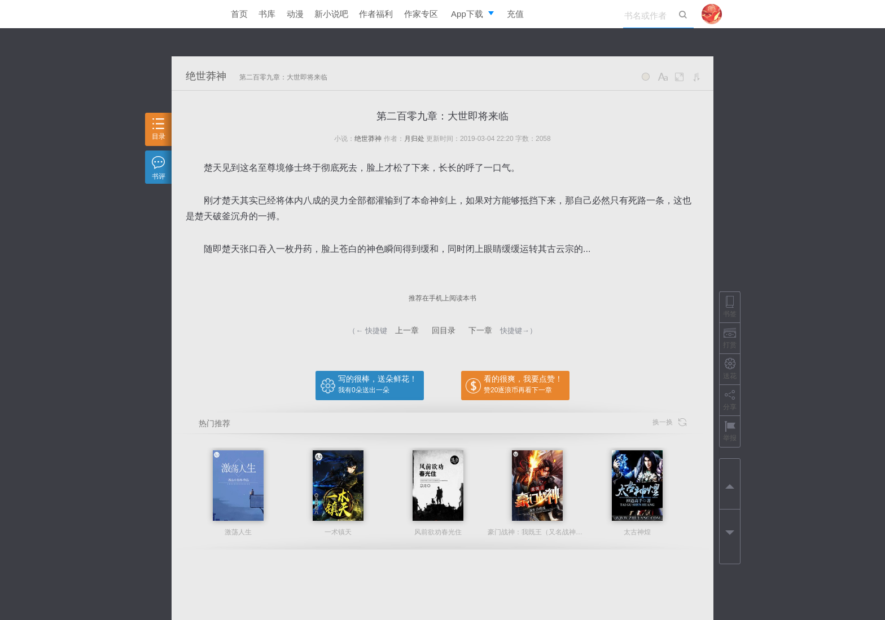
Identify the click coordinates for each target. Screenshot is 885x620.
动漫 (295, 14)
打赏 (730, 338)
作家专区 (421, 14)
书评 (158, 168)
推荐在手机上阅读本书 (442, 298)
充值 (515, 14)
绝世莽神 (206, 76)
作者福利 (376, 14)
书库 (267, 14)
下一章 (480, 330)
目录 (158, 129)
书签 (730, 307)
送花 (730, 369)
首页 (239, 14)
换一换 (669, 422)
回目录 (443, 330)
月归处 (414, 139)
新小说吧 (331, 14)
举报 (730, 431)
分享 (730, 400)
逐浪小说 (191, 14)
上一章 (407, 330)
